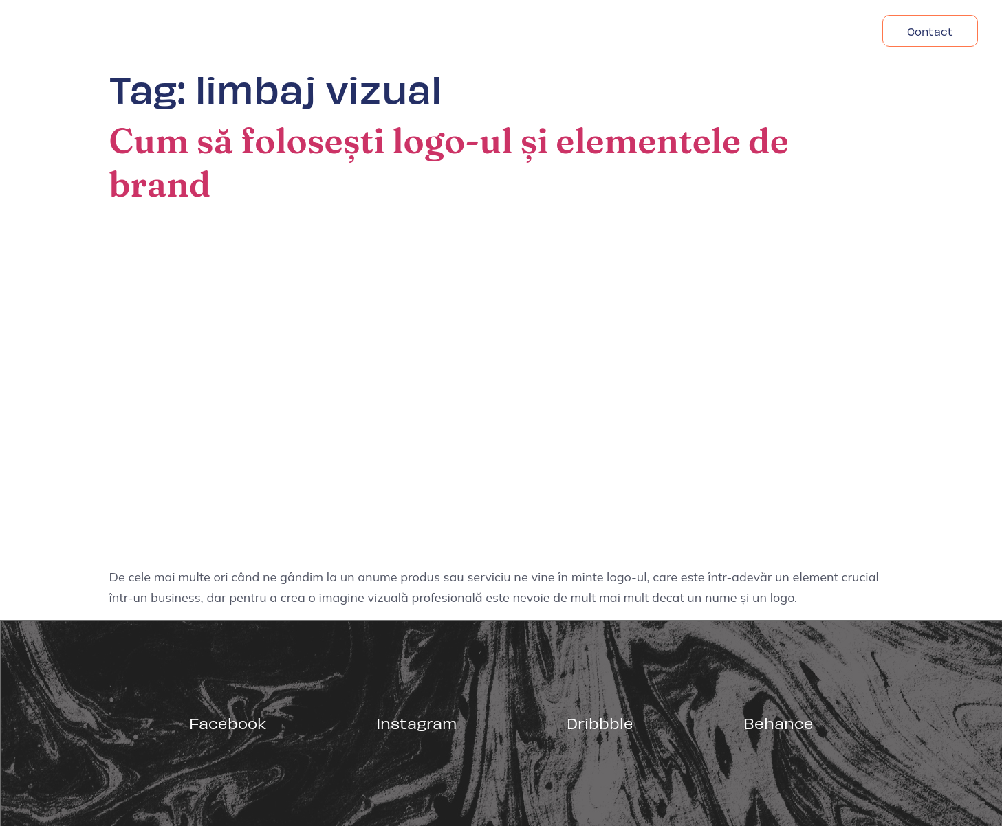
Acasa (649, 31)
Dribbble (600, 722)
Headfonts (819, 31)
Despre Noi (728, 31)
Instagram (416, 722)
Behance (778, 722)
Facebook (227, 722)
